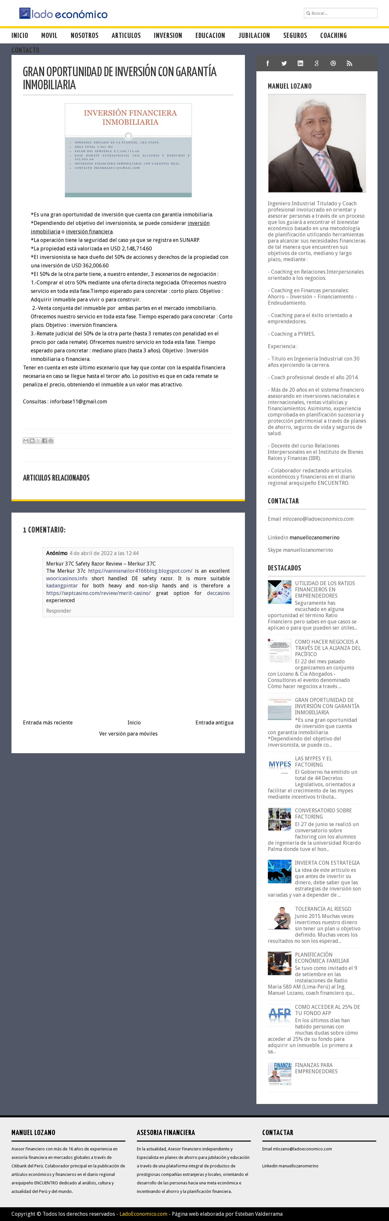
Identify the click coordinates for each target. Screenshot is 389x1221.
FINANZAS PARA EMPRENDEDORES (316, 1068)
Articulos (126, 36)
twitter (284, 63)
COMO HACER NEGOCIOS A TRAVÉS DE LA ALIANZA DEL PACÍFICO (328, 648)
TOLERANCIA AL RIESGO (323, 909)
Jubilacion (254, 36)
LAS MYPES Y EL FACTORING (313, 761)
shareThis (350, 63)
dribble (333, 63)
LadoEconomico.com (143, 1214)
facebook (268, 63)
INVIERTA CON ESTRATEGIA (327, 863)
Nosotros (85, 36)
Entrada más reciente (48, 723)
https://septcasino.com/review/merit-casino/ (98, 593)
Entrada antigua (214, 723)
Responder (58, 611)
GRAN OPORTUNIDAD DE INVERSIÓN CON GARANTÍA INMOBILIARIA (327, 706)
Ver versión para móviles (128, 734)
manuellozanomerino (314, 537)
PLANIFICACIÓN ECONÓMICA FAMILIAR (322, 958)
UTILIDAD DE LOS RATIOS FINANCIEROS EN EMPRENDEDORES (325, 589)
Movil (49, 36)
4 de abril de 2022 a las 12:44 (104, 553)
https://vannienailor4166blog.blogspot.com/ (140, 571)
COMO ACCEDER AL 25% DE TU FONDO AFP (327, 1010)
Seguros (295, 36)
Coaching (333, 36)
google (317, 63)
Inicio (19, 36)
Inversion (168, 36)
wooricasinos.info (66, 578)
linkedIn (300, 63)
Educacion (210, 36)
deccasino (218, 593)
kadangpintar (62, 586)
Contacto (25, 50)
